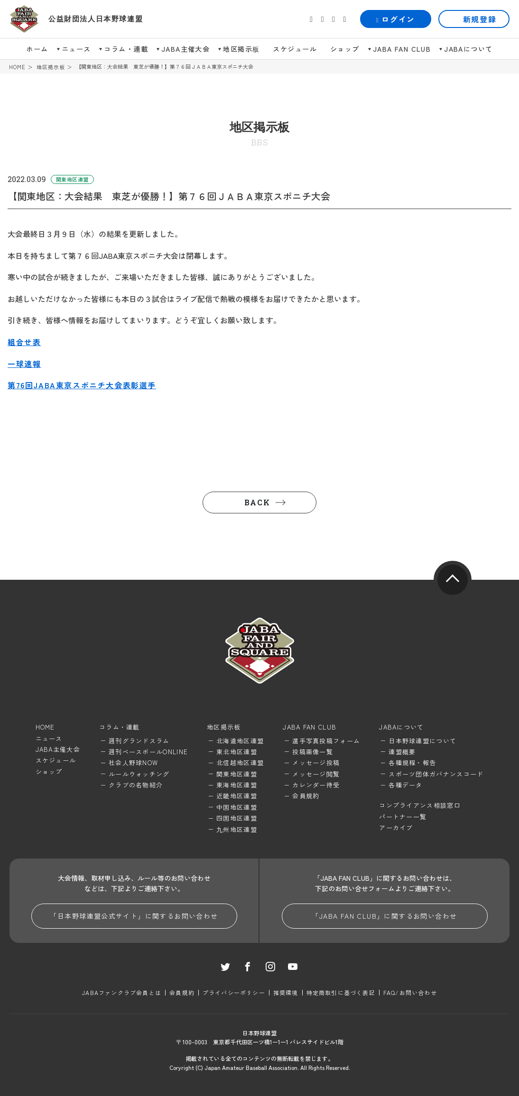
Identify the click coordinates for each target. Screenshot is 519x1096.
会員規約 (305, 795)
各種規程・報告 (412, 762)
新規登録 (479, 19)
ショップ (345, 49)
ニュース (76, 49)
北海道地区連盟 (240, 740)
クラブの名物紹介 (136, 784)
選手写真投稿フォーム (326, 740)
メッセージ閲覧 (316, 773)
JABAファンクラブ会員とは (121, 992)
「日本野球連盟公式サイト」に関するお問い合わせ (134, 916)
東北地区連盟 (236, 751)
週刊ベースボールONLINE (148, 751)
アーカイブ (396, 827)
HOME (17, 67)
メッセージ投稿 (316, 762)
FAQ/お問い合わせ (410, 992)
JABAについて (468, 49)
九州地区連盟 (236, 829)
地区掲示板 (241, 49)
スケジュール (295, 49)
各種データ (406, 784)
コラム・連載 (126, 49)
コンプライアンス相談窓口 (420, 805)
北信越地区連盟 (240, 762)
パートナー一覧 (402, 816)
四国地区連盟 (236, 817)
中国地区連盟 (236, 807)
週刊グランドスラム (139, 740)
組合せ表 (24, 341)
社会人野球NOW (133, 762)
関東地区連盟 (236, 773)
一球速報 (24, 363)
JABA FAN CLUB (402, 49)
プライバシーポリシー (234, 992)
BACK (257, 502)
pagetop (453, 580)
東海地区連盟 (236, 784)
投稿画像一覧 (312, 751)
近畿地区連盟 (236, 795)
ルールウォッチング (139, 773)
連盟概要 (402, 751)
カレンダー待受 (316, 784)
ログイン (395, 19)
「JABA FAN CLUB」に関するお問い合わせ (384, 916)
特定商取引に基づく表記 (340, 992)
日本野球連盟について (422, 740)
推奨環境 (285, 992)
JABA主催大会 (185, 49)
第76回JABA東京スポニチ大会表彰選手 (82, 385)
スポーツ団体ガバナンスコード (436, 773)
